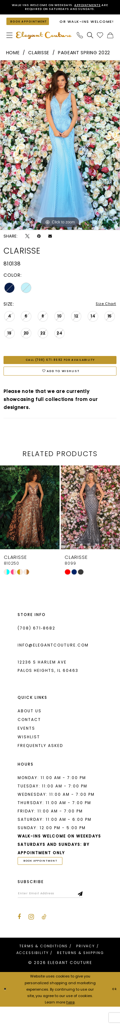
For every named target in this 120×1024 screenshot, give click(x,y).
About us (30, 724)
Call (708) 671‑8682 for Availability (60, 369)
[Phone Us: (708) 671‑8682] (80, 43)
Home (13, 60)
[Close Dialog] (6, 1007)
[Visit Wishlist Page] (100, 43)
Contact (29, 733)
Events (26, 741)
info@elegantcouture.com (53, 658)
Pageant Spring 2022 (84, 60)
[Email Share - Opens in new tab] (50, 244)
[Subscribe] (99, 910)
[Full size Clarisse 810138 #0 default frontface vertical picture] (60, 152)
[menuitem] (9, 43)
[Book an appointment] (32, 26)
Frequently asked (40, 759)
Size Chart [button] (103, 311)
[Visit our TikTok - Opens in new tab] (44, 934)
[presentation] (30, 521)
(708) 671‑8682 (36, 641)
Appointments (99, 5)
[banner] (44, 43)
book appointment (47, 874)
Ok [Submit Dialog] (113, 1006)
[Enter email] (59, 910)
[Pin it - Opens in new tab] (39, 244)
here (70, 1019)
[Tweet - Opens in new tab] (27, 244)
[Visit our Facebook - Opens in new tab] (19, 934)
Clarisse (38, 60)
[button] (9, 43)
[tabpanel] (60, 152)
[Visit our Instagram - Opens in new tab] (31, 934)
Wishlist (29, 750)
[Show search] (90, 43)
